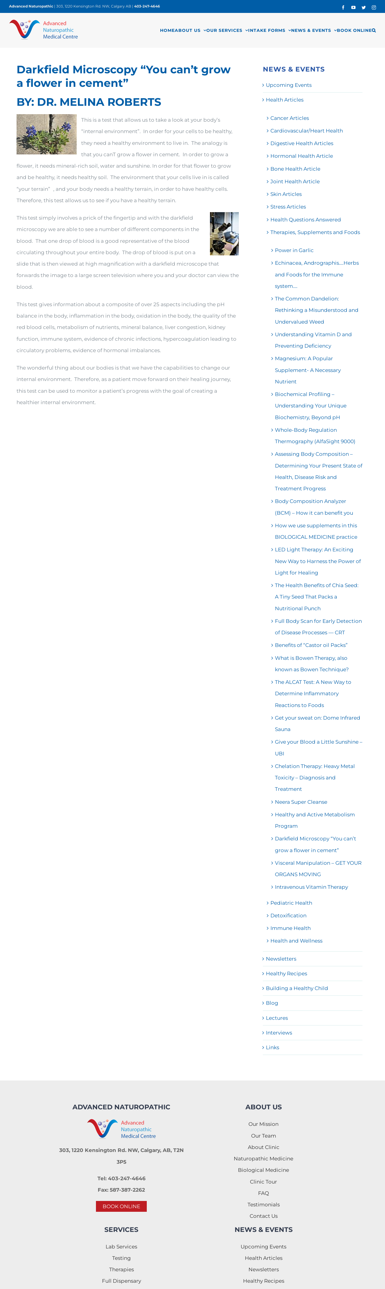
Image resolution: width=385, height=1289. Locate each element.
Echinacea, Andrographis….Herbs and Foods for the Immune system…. (317, 274)
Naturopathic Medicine (263, 1159)
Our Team (263, 1136)
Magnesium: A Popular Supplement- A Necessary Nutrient (308, 370)
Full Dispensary (121, 1281)
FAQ (263, 1193)
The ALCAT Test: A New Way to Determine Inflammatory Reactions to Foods (313, 693)
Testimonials (264, 1205)
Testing (121, 1258)
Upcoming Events (289, 85)
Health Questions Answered (305, 220)
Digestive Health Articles (301, 143)
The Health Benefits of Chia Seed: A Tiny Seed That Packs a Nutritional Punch (317, 596)
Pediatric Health (291, 903)
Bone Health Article (295, 169)
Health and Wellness (296, 941)
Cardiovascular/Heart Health (306, 131)
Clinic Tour (263, 1182)
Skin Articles (286, 194)
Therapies (121, 1269)
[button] (374, 30)
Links (272, 1047)
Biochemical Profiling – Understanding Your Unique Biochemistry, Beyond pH (310, 405)
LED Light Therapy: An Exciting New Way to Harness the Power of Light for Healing (318, 561)
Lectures (277, 1018)
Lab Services (121, 1247)
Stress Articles (288, 207)
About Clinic (263, 1147)
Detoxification (288, 916)
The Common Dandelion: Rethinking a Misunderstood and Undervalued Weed (317, 310)
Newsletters (281, 959)
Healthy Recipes (286, 974)
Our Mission (263, 1124)
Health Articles (284, 100)
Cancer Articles (289, 118)
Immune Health (290, 928)
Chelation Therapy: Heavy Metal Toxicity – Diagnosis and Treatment (315, 777)
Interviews (279, 1033)
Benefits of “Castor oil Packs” (311, 645)
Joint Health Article (295, 181)
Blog (272, 1003)
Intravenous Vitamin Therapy (311, 887)
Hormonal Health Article (301, 156)
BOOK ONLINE (121, 1206)
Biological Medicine (263, 1170)
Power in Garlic (294, 250)
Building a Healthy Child (297, 988)
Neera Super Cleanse (301, 802)
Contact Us (264, 1216)
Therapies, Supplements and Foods (315, 232)
